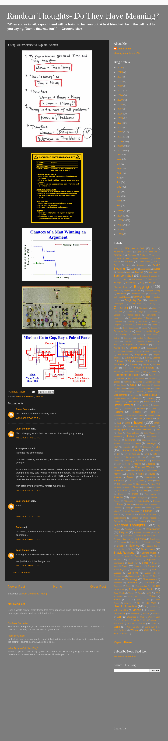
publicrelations (120, 518)
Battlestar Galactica (148, 276)
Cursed (154, 328)
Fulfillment (152, 378)
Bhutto (116, 279)
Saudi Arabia (140, 539)
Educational (152, 348)
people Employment (138, 498)
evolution (139, 361)
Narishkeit (119, 480)
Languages (151, 443)
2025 (120, 72)
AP (155, 261)
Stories (145, 570)
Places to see (142, 504)
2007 (120, 211)
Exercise (152, 361)
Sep (119, 168)
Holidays (118, 412)
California (153, 294)
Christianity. (144, 308)
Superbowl (133, 573)
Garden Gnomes (153, 382)
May (119, 186)
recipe (138, 529)
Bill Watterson (138, 279)
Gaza (133, 385)
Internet (149, 418)
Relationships (153, 529)
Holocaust (136, 412)
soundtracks (119, 563)
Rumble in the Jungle (146, 536)
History (141, 408)
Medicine (150, 463)
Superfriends (150, 573)
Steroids (133, 570)
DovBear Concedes (18, 623)
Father (146, 364)
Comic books (133, 315)
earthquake (127, 344)
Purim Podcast (149, 518)
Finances (117, 371)
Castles (157, 297)
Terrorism (149, 582)
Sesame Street (120, 549)
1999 (120, 234)
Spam (154, 563)
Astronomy (141, 265)
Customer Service (122, 331)
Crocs (116, 328)
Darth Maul (136, 335)
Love (152, 457)
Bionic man (152, 279)
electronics (123, 354)
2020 (120, 95)
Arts (128, 265)
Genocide (146, 385)
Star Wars (152, 566)
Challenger (118, 304)
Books (117, 290)
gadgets (117, 382)
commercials (119, 318)
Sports (124, 566)
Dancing (123, 334)
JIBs (158, 429)
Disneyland (128, 341)
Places (130, 504)
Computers (151, 318)
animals (129, 261)
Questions (129, 521)
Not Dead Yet (16, 604)
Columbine (152, 311)
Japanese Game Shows (141, 426)
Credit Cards (141, 325)
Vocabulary (119, 613)
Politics (147, 510)
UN (148, 600)
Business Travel (139, 294)
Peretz (154, 498)
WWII (146, 630)
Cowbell (128, 325)
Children (121, 307)
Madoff (117, 460)
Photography (143, 501)
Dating (116, 338)
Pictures (156, 501)
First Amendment (132, 371)
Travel (148, 593)
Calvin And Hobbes (122, 297)
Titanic (131, 593)
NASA (132, 481)
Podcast (117, 508)
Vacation (153, 606)
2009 (120, 146)
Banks (129, 272)
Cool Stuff (142, 321)
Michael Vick (137, 470)
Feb (119, 200)
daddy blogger (153, 331)
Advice (129, 252)
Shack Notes (148, 549)
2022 (120, 86)
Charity (152, 304)
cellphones (152, 300)
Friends (120, 378)
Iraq (119, 423)
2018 (120, 104)
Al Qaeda (144, 255)
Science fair (152, 546)
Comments (151, 315)
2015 (120, 118)
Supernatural (133, 576)
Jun (119, 182)
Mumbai (117, 477)
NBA (158, 481)
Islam (127, 423)
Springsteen (139, 566)
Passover (122, 494)
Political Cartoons (131, 511)
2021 (120, 90)
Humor (120, 418)
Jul (118, 177)
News (126, 487)
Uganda (139, 600)
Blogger (152, 282)
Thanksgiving (141, 586)
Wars (142, 617)
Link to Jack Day (132, 454)
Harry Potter (149, 401)
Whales (154, 620)
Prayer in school (147, 514)
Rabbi (153, 521)
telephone (118, 583)
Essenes (156, 358)
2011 (120, 136)
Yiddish (125, 633)
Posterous (129, 514)
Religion (123, 532)
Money (117, 473)
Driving (151, 341)
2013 (120, 127)
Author (134, 269)
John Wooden (150, 433)
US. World (151, 603)
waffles (146, 613)
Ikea (131, 418)
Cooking (130, 321)
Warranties (131, 617)
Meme (116, 467)
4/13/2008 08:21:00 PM (28, 490)
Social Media (141, 556)
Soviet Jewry (133, 563)
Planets (154, 504)
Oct (119, 164)
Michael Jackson (121, 470)
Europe (120, 361)
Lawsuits (126, 447)
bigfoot (125, 279)
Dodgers (140, 341)
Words (141, 623)
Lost (143, 457)
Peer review (150, 494)
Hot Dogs (131, 415)
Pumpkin (134, 518)
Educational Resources (123, 351)
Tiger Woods (119, 593)
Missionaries (152, 470)
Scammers (121, 542)
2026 (120, 67)
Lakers (138, 443)
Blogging (141, 286)
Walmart (156, 614)
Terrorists (117, 586)
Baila (19, 527)
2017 (120, 109)
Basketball (153, 272)
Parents (156, 490)
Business (121, 293)
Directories (152, 338)
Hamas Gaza (119, 402)
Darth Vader (151, 335)
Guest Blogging (149, 395)
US (138, 603)
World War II (151, 627)
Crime (154, 325)
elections (156, 351)
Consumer (118, 321)
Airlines (117, 255)
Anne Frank (144, 261)
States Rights (120, 570)
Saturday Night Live (122, 539)
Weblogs (125, 620)
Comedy (117, 315)
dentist (140, 338)
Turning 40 (132, 596)
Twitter (117, 599)
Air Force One (151, 252)
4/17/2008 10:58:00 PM (28, 565)
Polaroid (137, 508)
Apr (119, 191)
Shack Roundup (124, 552)
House (141, 415)
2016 (120, 113)
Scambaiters (155, 539)
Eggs (139, 351)
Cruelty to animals (130, 328)
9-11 (154, 248)
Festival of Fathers (143, 367)
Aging (138, 252)
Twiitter (152, 596)
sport (116, 566)
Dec (119, 154)
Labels (127, 443)
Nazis (150, 481)
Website (135, 620)
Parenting (143, 490)
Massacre (156, 460)
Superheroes (119, 576)
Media (127, 464)
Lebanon (147, 447)
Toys (140, 593)
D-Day (139, 331)
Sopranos (151, 559)
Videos (136, 609)
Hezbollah (128, 409)
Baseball (139, 272)
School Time (135, 542)
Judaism (131, 436)
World (117, 626)
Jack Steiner (23, 428)
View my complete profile (127, 53)
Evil (129, 361)
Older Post (98, 586)
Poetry (127, 508)
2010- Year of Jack (134, 248)
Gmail (131, 388)
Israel (138, 422)
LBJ (136, 447)
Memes (127, 467)
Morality (130, 474)
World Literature (134, 627)
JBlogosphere (121, 429)
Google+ (139, 392)
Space (145, 563)
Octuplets (156, 487)
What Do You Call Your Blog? (23, 648)
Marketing (128, 460)
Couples (117, 325)
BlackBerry (130, 283)
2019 (120, 100)
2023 (120, 81)
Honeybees (118, 415)
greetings (134, 395)
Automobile (145, 269)
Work (154, 623)
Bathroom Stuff (123, 275)
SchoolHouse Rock (152, 542)
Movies (151, 473)
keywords (130, 440)
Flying (145, 371)
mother (141, 474)
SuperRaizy (22, 409)
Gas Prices (121, 385)
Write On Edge (120, 630)
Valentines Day (121, 610)
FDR (125, 368)
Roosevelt (127, 536)
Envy (147, 358)
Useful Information (125, 606)
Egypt (146, 351)
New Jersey (141, 484)
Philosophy (128, 501)
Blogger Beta (120, 287)
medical (137, 464)
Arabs (116, 265)
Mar (119, 196)
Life (158, 446)
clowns (129, 311)
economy (143, 344)
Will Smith (118, 623)
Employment (141, 354)
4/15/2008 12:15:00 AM (28, 516)
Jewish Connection (143, 430)
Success (117, 573)
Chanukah (136, 303)
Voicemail (135, 614)
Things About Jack (140, 589)
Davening (128, 338)
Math (119, 464)
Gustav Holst (120, 398)
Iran (158, 418)
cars (148, 297)
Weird (145, 620)
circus (154, 308)
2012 (120, 132)
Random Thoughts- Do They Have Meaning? (83, 15)
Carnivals (137, 297)
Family (133, 364)
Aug (119, 173)
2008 (120, 150)
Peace (135, 494)
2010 (120, 141)
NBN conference (124, 484)
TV (143, 596)
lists (155, 454)
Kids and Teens (149, 440)
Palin (133, 491)
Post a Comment (21, 572)
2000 (120, 229)
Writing (134, 630)
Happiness (134, 401)
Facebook (119, 364)
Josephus (118, 437)
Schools (121, 546)
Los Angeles (131, 457)
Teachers (117, 579)
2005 (120, 220)
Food (154, 371)
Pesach (117, 501)
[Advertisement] (137, 699)
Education (135, 348)
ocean (146, 487)
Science (134, 545)
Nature (141, 481)
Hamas (150, 398)
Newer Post (16, 586)
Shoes (116, 556)
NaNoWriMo (150, 477)
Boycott (127, 290)
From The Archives (136, 378)
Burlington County (152, 290)
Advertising (118, 252)
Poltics (117, 514)
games (139, 382)
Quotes (142, 521)
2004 (120, 225)
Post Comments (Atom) (34, 593)
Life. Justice (155, 450)
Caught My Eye (133, 300)
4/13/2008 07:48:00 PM (28, 418)
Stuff (154, 569)
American (156, 255)
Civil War (118, 311)
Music (130, 477)
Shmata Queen (149, 553)
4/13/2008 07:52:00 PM (28, 437)
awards (156, 269)
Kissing (117, 443)
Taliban (146, 576)
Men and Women (25, 396)
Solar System (135, 560)
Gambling (128, 382)
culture (144, 328)
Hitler (154, 409)
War (119, 616)
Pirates (120, 504)
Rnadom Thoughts (142, 532)
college (140, 311)
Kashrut (117, 440)
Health (145, 405)
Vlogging (153, 610)
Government (152, 392)
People (39, 396)
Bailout (120, 272)
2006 (120, 215)
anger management (141, 258)
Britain (137, 290)
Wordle (130, 623)
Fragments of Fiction (127, 374)
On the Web (122, 491)
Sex (133, 549)
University (128, 603)
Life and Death (131, 450)
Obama (136, 487)
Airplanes (132, 255)
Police (148, 508)
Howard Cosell (154, 415)
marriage (141, 460)
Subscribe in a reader (125, 656)
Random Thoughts (129, 525)
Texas (128, 586)
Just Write (151, 436)
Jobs (120, 433)
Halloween (136, 398)
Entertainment (132, 357)
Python (117, 521)
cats (118, 300)
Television (132, 582)
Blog (142, 283)
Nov (119, 159)
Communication (135, 318)
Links (147, 454)
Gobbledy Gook (144, 388)
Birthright (117, 283)
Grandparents (120, 395)
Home (57, 586)
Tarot (155, 576)
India (139, 418)
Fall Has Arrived (16, 635)
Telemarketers (150, 579)
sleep (127, 556)
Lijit (118, 454)
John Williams (133, 433)
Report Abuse (123, 642)
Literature (118, 457)
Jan (119, 205)
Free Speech (154, 375)
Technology (131, 579)
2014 (120, 122)
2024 (120, 76)
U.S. (129, 600)
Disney (117, 341)
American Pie (123, 258)
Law (116, 447)
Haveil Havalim (123, 405)
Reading (128, 529)
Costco (154, 321)
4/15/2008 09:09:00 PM (28, 539)
